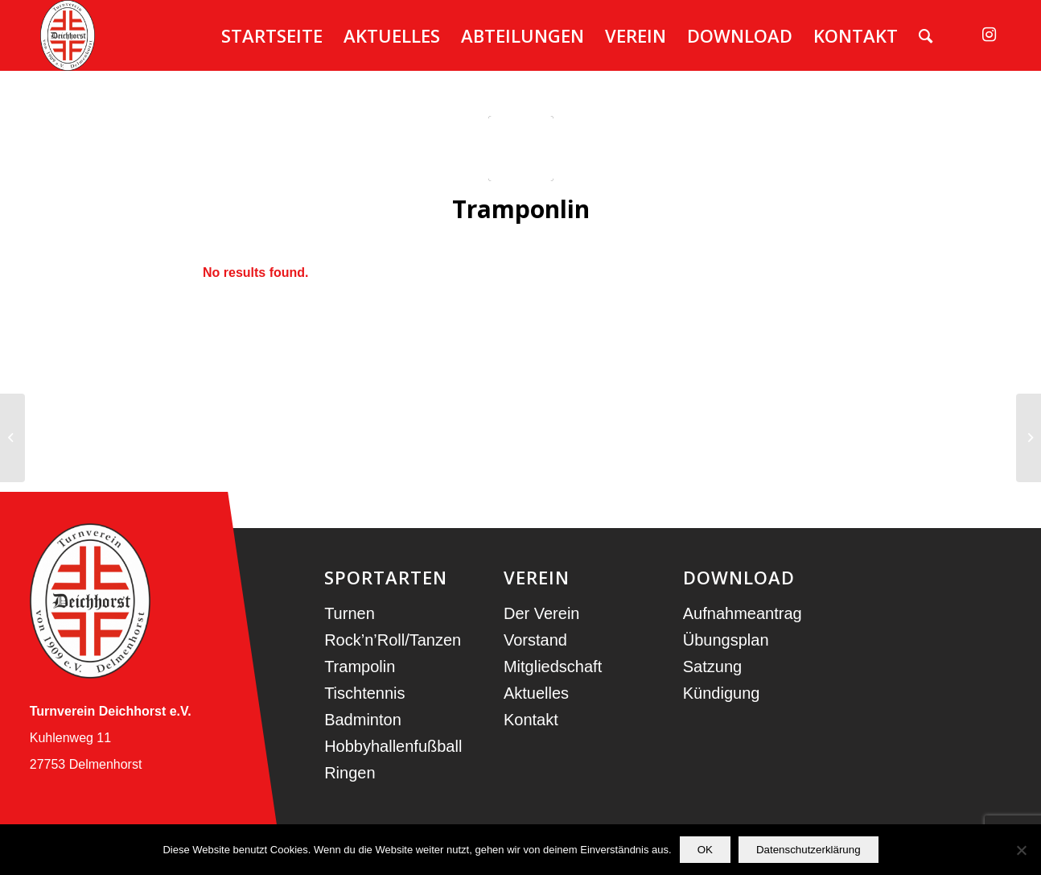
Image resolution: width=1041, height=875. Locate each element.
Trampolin (359, 666)
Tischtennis (364, 693)
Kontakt (531, 719)
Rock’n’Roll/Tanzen (392, 640)
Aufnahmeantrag (742, 613)
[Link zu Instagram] (989, 35)
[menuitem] (272, 35)
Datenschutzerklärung (808, 850)
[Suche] (925, 35)
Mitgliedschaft (553, 666)
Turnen (349, 613)
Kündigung (721, 693)
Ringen (349, 773)
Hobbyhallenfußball (393, 746)
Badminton (362, 719)
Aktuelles (536, 693)
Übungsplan (726, 640)
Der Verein (542, 613)
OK (705, 850)
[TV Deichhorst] (67, 35)
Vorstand (535, 640)
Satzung (712, 666)
